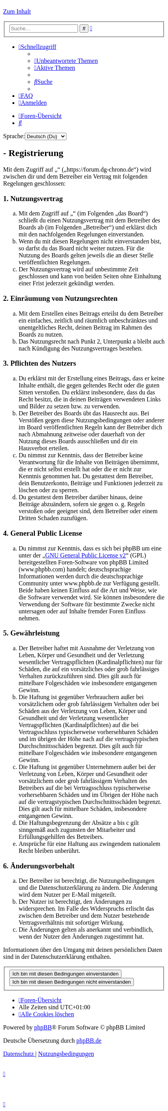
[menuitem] (66, 60)
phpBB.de (88, 1040)
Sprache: (14, 136)
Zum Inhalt (17, 11)
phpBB (43, 1027)
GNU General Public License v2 (85, 555)
